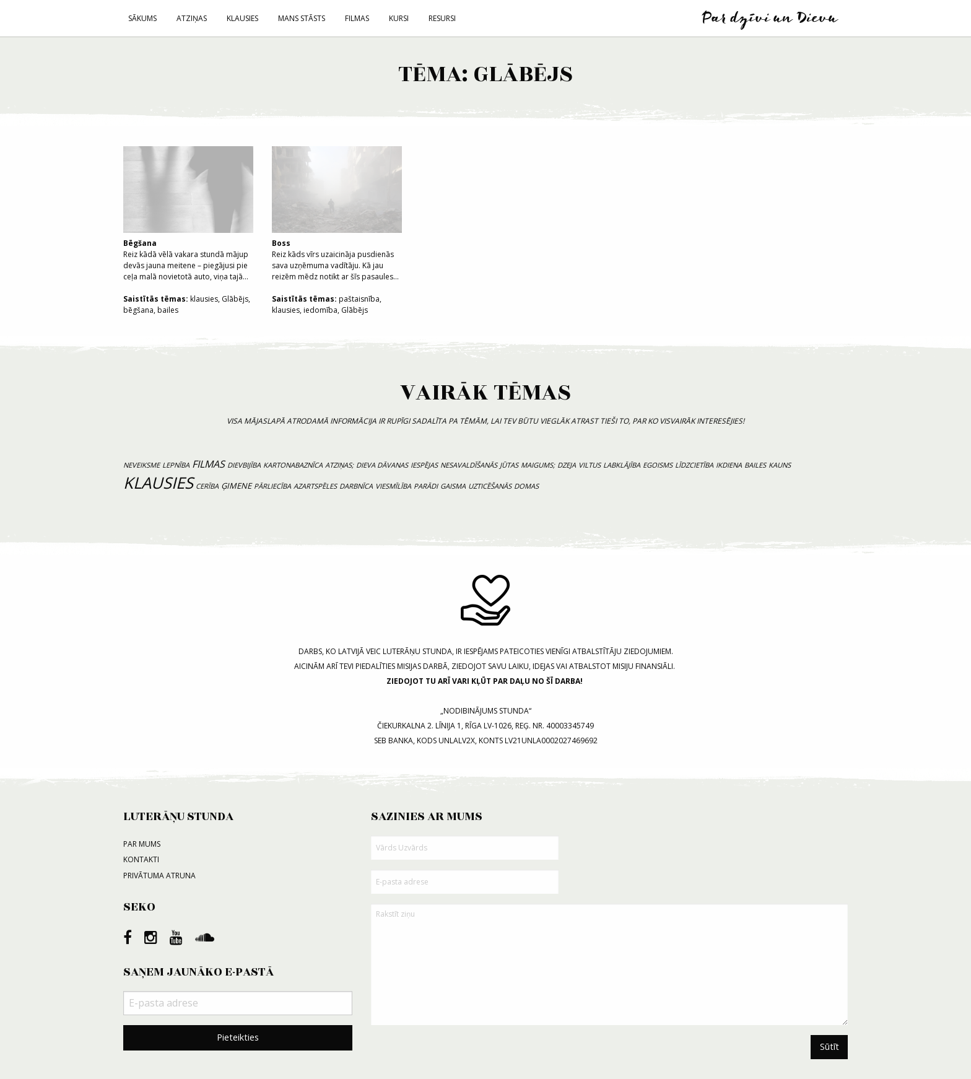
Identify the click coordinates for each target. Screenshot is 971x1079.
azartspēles (315, 486)
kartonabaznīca (293, 465)
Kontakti (141, 859)
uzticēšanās (490, 486)
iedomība (320, 310)
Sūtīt (829, 1046)
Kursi (399, 18)
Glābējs (235, 299)
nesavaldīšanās (468, 465)
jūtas (509, 465)
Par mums (141, 844)
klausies (204, 299)
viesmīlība (393, 486)
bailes (167, 310)
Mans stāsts (301, 18)
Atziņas (191, 18)
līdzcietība (694, 465)
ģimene (236, 485)
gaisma (453, 486)
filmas (208, 464)
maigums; (538, 465)
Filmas (357, 18)
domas (526, 486)
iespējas (424, 465)
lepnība (175, 465)
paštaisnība (359, 299)
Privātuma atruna (159, 875)
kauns (780, 465)
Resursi (442, 18)
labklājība (621, 465)
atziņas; (339, 465)
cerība (207, 486)
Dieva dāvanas (382, 465)
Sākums (142, 18)
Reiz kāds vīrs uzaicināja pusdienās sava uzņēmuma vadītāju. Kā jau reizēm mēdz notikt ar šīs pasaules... (337, 214)
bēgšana (138, 310)
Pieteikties (238, 1037)
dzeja (566, 465)
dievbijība (244, 465)
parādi (426, 486)
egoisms (658, 465)
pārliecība (272, 486)
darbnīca (356, 486)
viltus (589, 465)
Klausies (242, 18)
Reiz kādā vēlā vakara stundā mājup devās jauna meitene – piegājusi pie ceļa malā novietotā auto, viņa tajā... (188, 214)
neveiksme (141, 465)
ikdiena (729, 465)
